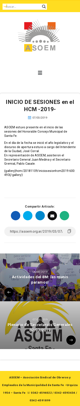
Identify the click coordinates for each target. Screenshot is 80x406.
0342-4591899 (40, 400)
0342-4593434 (64, 392)
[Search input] (23, 7)
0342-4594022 (41, 392)
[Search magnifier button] (44, 7)
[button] (40, 73)
